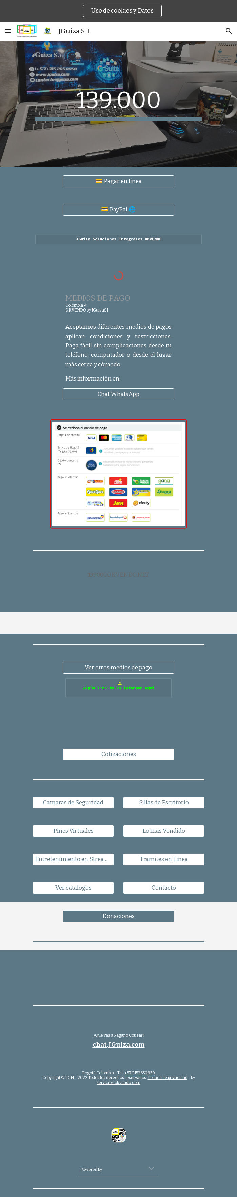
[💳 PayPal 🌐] (118, 210)
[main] (118, 104)
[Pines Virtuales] (73, 831)
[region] (118, 11)
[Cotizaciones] (118, 754)
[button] (8, 31)
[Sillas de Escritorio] (163, 802)
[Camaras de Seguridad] (73, 802)
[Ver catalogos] (73, 888)
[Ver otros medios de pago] (118, 667)
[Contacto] (163, 888)
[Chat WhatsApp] (118, 394)
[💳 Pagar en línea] (118, 181)
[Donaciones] (118, 916)
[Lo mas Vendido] (163, 831)
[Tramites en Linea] (163, 859)
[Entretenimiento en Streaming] (73, 859)
